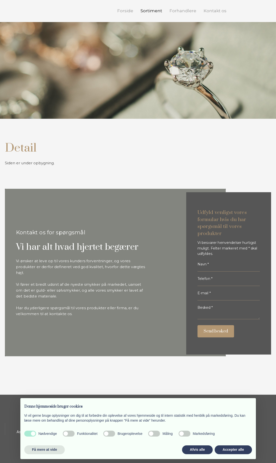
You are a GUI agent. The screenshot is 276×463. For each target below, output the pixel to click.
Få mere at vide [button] (44, 449)
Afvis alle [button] (197, 449)
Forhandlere (183, 10)
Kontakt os (215, 10)
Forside (125, 10)
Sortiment (151, 10)
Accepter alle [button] (233, 449)
